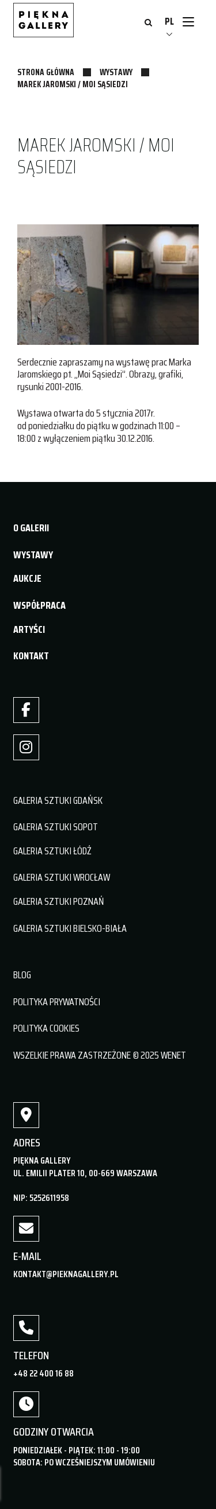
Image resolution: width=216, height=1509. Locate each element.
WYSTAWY (33, 555)
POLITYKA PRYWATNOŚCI (56, 1002)
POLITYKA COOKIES (46, 1028)
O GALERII (31, 528)
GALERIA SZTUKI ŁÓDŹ (52, 851)
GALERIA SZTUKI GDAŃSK (58, 800)
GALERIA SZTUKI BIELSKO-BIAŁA (70, 928)
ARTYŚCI (29, 629)
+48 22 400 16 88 (43, 1373)
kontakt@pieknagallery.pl (66, 1274)
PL (169, 21)
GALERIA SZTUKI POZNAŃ (58, 901)
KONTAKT (31, 656)
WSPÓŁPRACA (39, 605)
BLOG (22, 975)
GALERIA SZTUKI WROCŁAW (61, 877)
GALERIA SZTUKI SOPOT (55, 827)
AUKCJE (27, 578)
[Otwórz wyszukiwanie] (148, 23)
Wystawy (116, 72)
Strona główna (45, 72)
